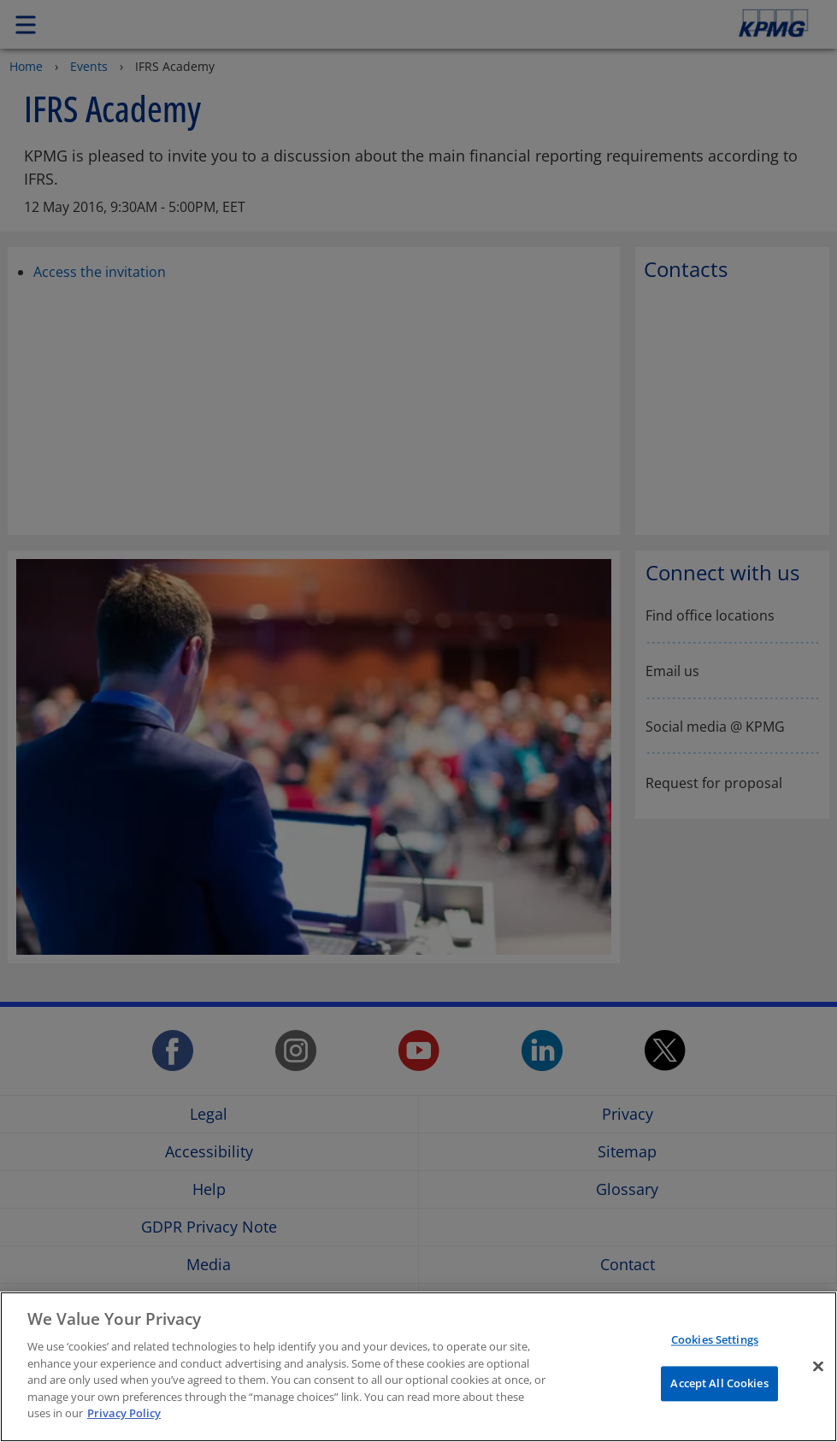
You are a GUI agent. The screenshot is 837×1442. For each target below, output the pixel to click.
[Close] (818, 1367)
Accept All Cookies (719, 1383)
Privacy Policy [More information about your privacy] (124, 1413)
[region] (418, 1367)
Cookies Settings (714, 1340)
